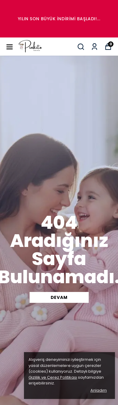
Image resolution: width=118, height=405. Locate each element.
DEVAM (59, 297)
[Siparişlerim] (94, 46)
